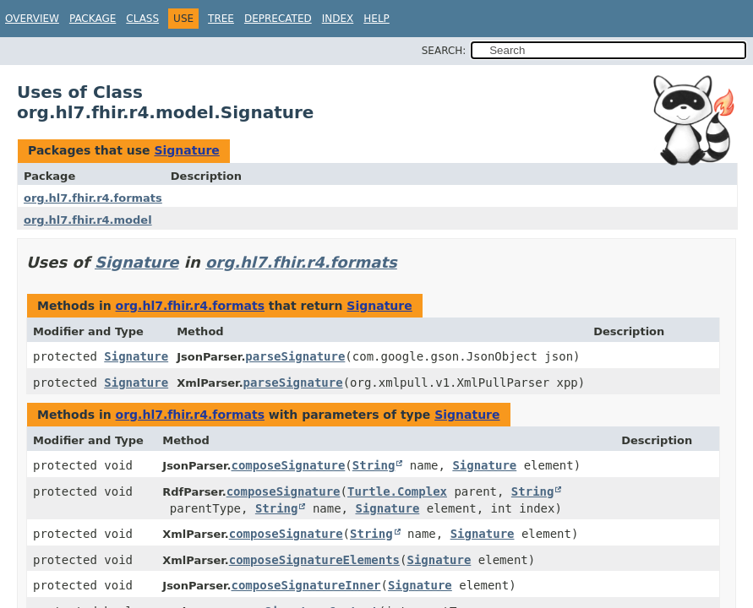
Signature (186, 150)
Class (142, 18)
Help (376, 18)
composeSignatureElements (314, 560)
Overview (32, 18)
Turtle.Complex (397, 491)
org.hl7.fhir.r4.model (88, 220)
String (374, 465)
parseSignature (295, 356)
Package (92, 18)
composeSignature (288, 465)
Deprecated (278, 18)
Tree (221, 18)
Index (338, 18)
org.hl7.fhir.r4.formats (93, 198)
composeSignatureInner (305, 585)
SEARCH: (444, 51)
